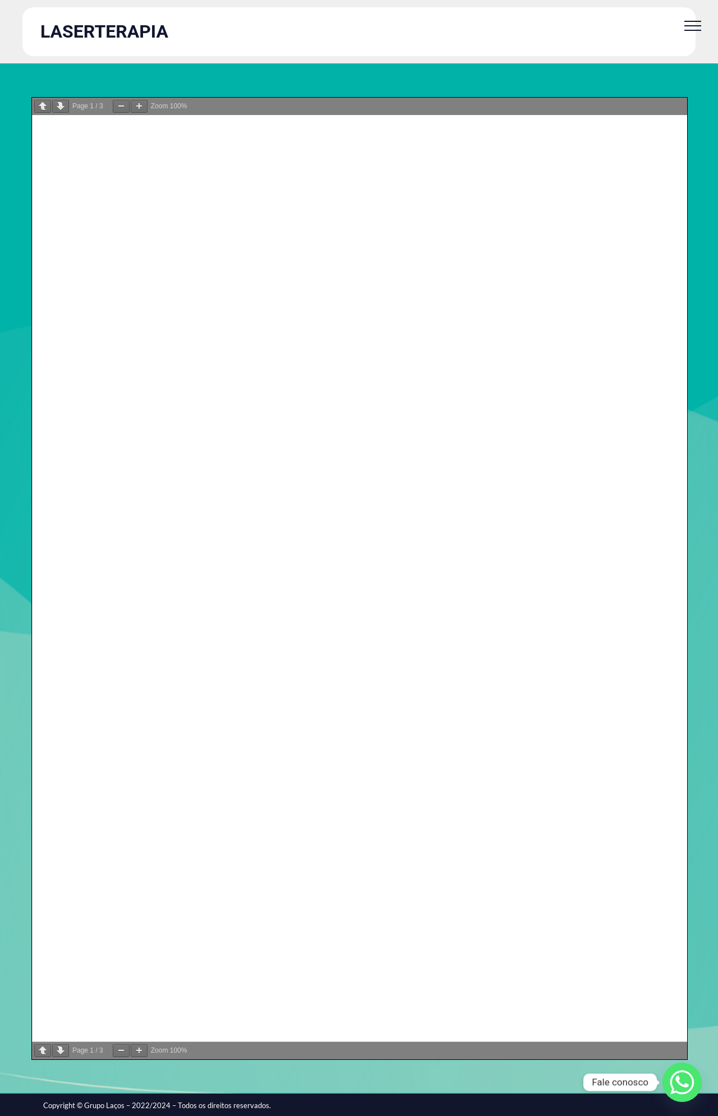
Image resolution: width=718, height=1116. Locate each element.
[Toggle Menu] (692, 26)
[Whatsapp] (682, 1082)
